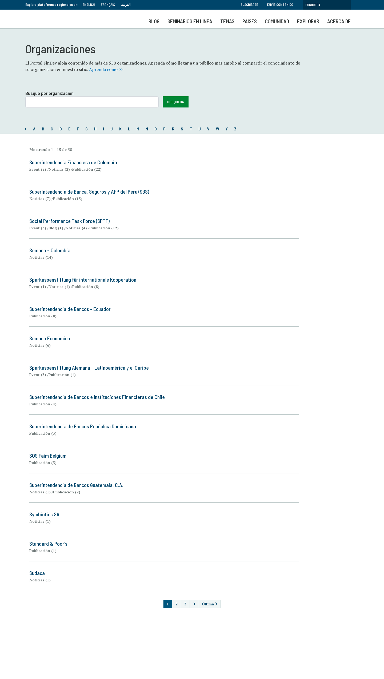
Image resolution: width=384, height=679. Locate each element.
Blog (154, 21)
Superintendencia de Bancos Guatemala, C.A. (76, 485)
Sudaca (37, 573)
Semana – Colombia (49, 250)
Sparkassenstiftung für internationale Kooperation (82, 279)
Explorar (308, 21)
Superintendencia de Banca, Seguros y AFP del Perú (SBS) (89, 191)
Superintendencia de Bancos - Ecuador (70, 309)
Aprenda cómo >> (106, 69)
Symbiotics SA (44, 514)
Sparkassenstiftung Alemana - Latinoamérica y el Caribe (89, 367)
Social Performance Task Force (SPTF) (69, 221)
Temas (227, 21)
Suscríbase (249, 4)
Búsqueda (175, 101)
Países (249, 21)
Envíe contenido (280, 4)
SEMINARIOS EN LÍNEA (189, 21)
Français (108, 4)
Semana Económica (49, 338)
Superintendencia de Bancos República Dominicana (82, 426)
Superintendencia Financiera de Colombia (73, 162)
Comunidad (277, 21)
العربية (126, 4)
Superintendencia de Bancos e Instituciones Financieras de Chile (97, 397)
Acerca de (339, 21)
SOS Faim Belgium (47, 455)
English (88, 4)
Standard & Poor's (48, 543)
